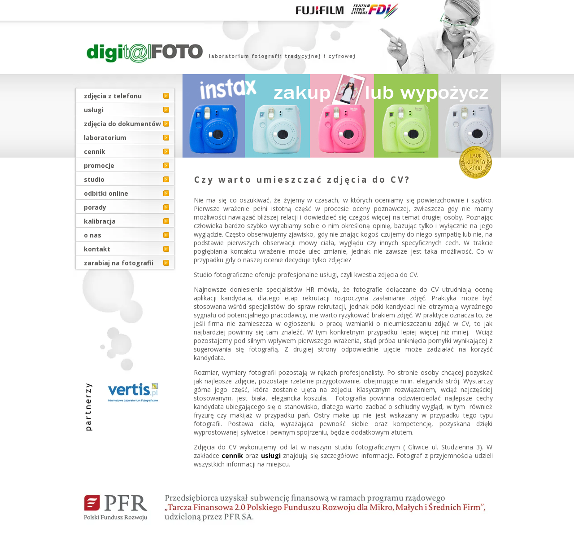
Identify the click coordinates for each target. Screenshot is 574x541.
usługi (94, 110)
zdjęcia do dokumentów (122, 123)
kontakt (97, 249)
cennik (94, 151)
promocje (99, 165)
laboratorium (105, 137)
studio (94, 179)
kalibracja (100, 221)
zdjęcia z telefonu (113, 96)
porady (95, 207)
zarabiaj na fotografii (118, 263)
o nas (92, 235)
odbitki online (106, 193)
